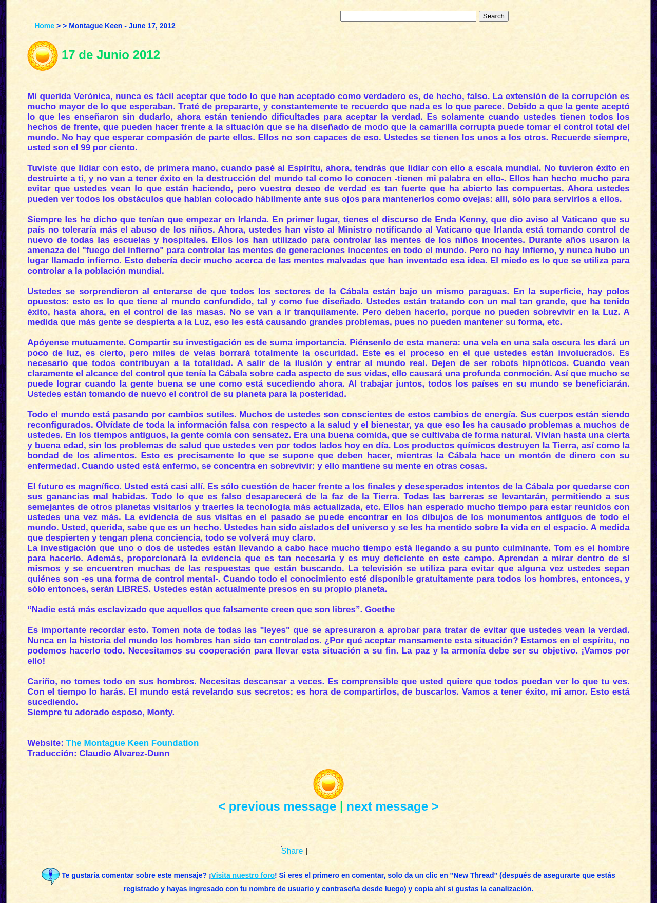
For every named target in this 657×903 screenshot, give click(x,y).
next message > (392, 806)
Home (44, 26)
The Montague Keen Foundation (132, 743)
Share (292, 851)
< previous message (277, 806)
